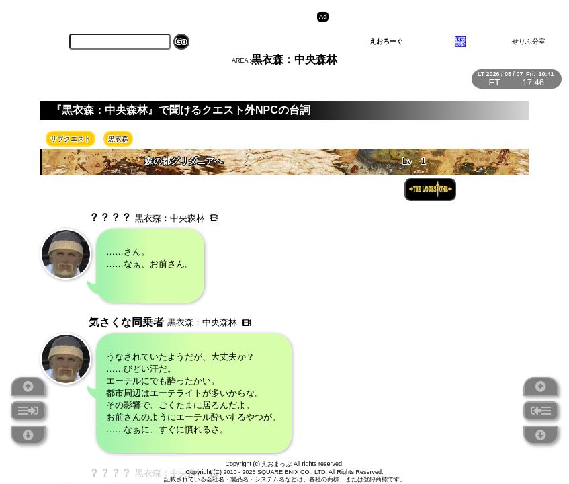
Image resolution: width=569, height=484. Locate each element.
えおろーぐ (386, 41)
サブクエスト (70, 139)
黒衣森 (118, 139)
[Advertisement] (436, 17)
